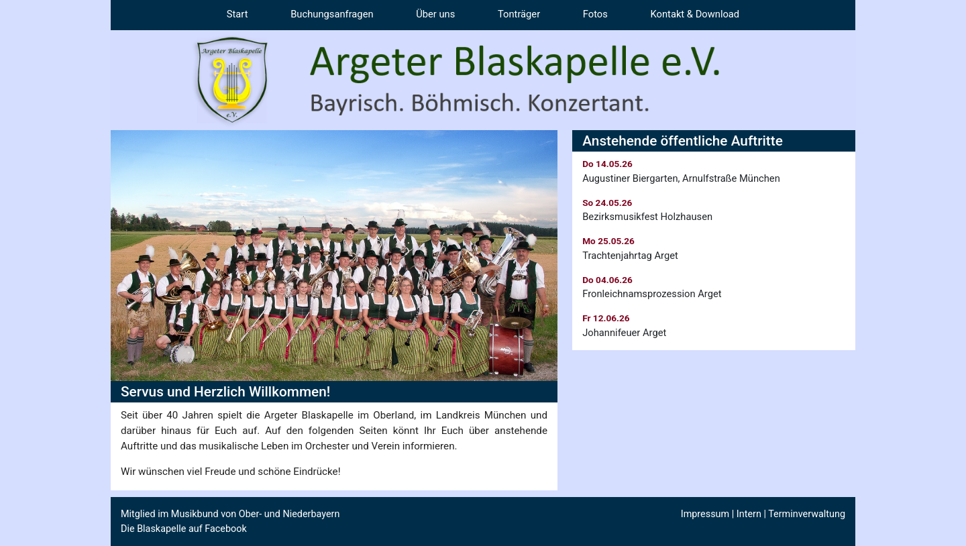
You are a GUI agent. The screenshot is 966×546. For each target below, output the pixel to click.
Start (237, 14)
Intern (749, 514)
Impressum (705, 514)
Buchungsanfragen (331, 14)
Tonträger (519, 14)
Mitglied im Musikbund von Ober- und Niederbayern (230, 514)
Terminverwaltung (806, 514)
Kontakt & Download (695, 14)
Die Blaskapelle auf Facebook (184, 529)
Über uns (435, 14)
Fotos (595, 14)
